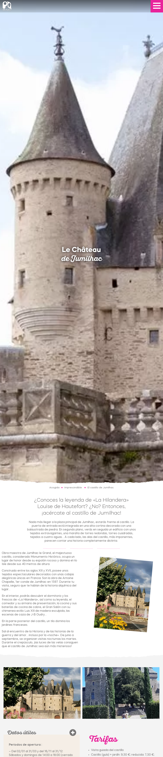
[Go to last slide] (5, 693)
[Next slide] (157, 693)
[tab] (6, 697)
